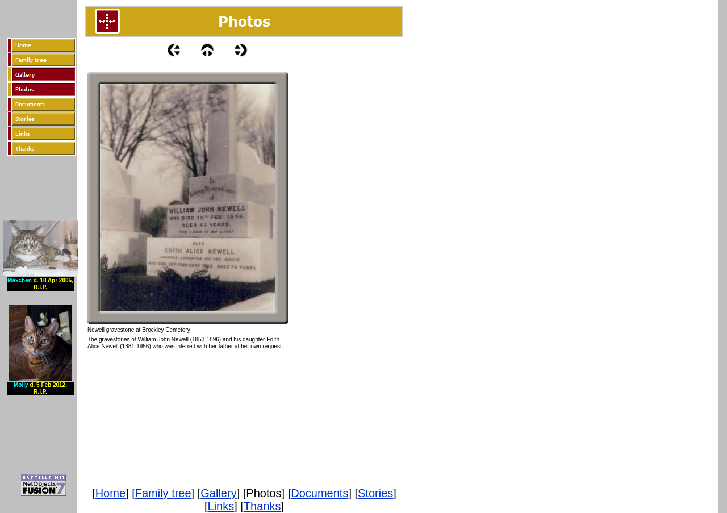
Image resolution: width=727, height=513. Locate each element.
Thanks (262, 506)
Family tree (163, 493)
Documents (319, 493)
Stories (375, 493)
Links (221, 506)
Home (110, 493)
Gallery (218, 493)
